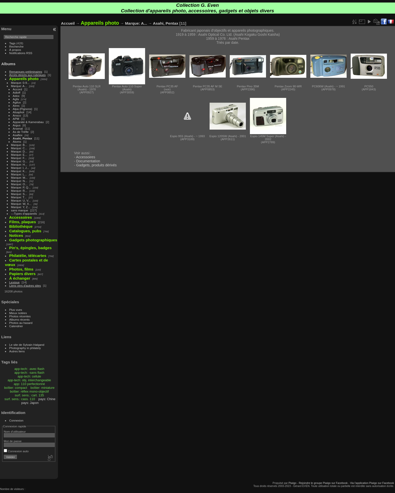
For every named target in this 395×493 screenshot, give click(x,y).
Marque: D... (19, 151)
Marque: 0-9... (20, 82)
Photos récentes (20, 316)
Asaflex (18, 135)
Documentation (88, 161)
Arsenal (18, 128)
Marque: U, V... (21, 200)
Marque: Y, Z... (20, 207)
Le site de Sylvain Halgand (26, 344)
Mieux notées (18, 313)
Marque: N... (19, 180)
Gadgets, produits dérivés (96, 165)
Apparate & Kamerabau (28, 122)
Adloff (16, 92)
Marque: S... (19, 194)
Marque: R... (19, 190)
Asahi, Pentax (22, 138)
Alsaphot (18, 112)
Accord (17, 89)
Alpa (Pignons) (22, 108)
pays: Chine (46, 399)
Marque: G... (19, 161)
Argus (17, 125)
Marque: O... (19, 184)
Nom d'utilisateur (15, 431)
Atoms (17, 141)
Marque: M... (19, 177)
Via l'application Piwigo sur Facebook (372, 482)
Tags (12, 43)
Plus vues (15, 309)
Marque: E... (19, 154)
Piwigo (292, 482)
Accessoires (85, 157)
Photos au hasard (20, 322)
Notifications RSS (20, 53)
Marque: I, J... (20, 167)
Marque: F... (19, 158)
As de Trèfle (21, 131)
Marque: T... (19, 197)
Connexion (16, 420)
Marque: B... (19, 144)
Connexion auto (16, 451)
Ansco (17, 115)
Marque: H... (19, 164)
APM (16, 118)
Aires (16, 105)
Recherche (16, 46)
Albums (8, 64)
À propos (15, 49)
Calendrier (16, 326)
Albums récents (19, 319)
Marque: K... (19, 171)
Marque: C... (19, 148)
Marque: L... (19, 174)
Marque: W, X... (21, 203)
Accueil (68, 23)
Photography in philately (25, 348)
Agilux (17, 102)
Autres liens (17, 351)
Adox (16, 95)
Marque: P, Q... (21, 187)
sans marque (19, 210)
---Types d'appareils (24, 213)
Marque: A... (19, 86)
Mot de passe (13, 441)
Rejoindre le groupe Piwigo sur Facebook (323, 482)
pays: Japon (30, 403)
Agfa (16, 99)
